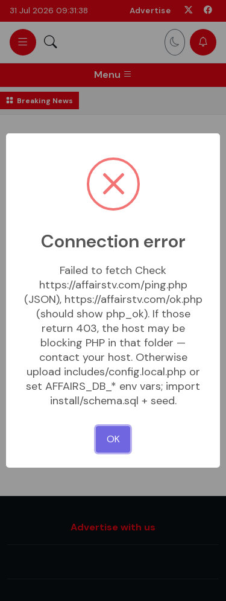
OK (113, 439)
